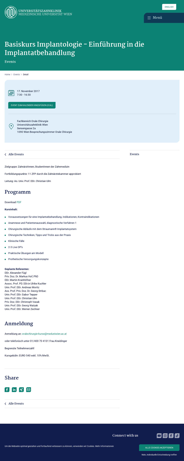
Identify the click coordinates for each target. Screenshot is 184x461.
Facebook (7, 389)
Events (16, 74)
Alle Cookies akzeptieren (159, 447)
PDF (19, 202)
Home (7, 74)
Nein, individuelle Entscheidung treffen (159, 455)
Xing (21, 389)
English (169, 7)
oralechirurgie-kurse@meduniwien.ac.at (44, 333)
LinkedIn (14, 389)
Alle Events (16, 154)
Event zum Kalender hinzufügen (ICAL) (32, 105)
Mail (28, 389)
